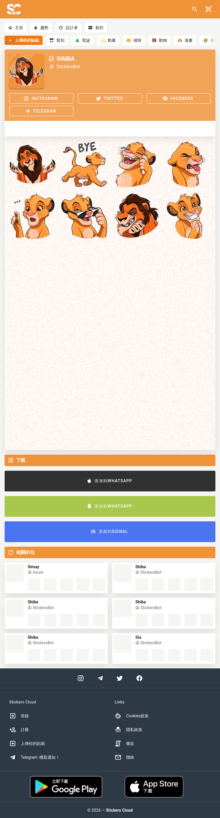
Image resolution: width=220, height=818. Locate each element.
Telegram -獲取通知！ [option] (34, 757)
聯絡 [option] (124, 757)
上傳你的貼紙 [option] (27, 743)
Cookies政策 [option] (132, 715)
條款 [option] (124, 743)
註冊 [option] (19, 729)
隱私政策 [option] (128, 729)
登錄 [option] (19, 715)
